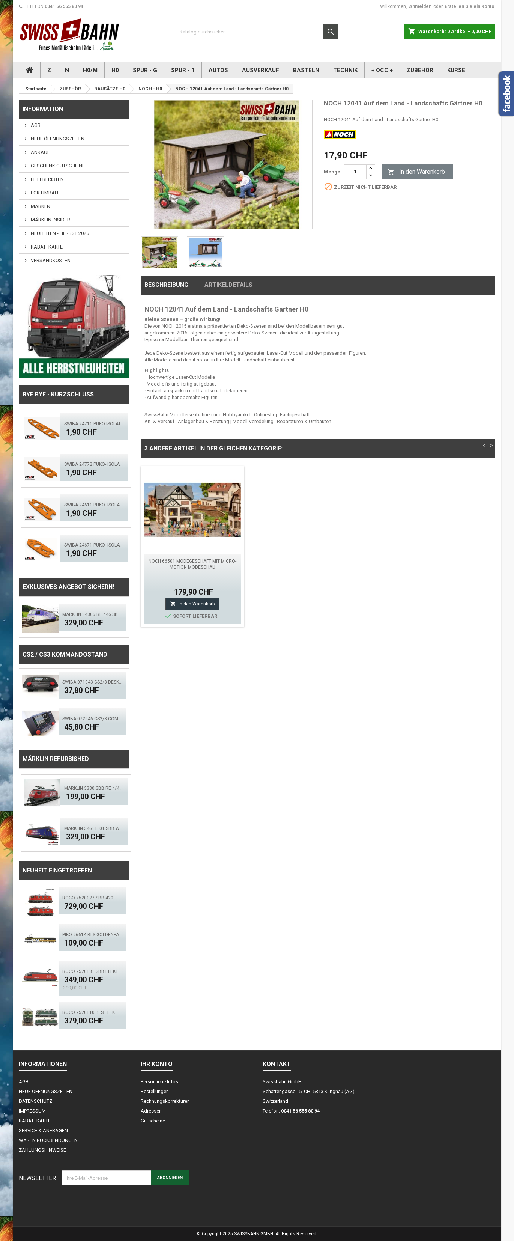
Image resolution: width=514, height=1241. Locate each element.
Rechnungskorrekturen (165, 1101)
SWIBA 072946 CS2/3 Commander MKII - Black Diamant (92, 719)
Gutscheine (153, 1121)
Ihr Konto (157, 1064)
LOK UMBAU (44, 193)
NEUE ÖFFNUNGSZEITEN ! (58, 139)
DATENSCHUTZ (35, 1101)
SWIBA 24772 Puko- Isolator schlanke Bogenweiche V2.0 (94, 464)
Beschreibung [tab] (166, 284)
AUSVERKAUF (260, 70)
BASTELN (306, 70)
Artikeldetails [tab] (228, 284)
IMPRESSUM (32, 1111)
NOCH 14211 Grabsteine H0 (303, 561)
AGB (35, 125)
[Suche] (257, 31)
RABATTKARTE (46, 247)
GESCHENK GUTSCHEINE (57, 166)
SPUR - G (145, 70)
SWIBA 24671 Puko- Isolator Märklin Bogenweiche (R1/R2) (94, 545)
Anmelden (420, 6)
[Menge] (355, 171)
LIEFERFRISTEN (47, 179)
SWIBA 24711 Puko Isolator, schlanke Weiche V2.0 (94, 424)
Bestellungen (155, 1091)
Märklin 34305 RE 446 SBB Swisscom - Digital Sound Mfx (92, 614)
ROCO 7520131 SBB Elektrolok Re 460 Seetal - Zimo (92, 971)
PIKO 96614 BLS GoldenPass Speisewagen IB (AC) (92, 934)
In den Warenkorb (416, 172)
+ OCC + (382, 70)
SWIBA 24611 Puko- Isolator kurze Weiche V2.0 (94, 505)
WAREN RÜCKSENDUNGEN (48, 1140)
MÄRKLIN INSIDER (50, 220)
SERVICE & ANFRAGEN (43, 1130)
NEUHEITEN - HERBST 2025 (59, 233)
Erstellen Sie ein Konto (469, 6)
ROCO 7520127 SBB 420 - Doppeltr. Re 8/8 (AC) (92, 898)
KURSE (456, 70)
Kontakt (277, 1064)
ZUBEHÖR (420, 70)
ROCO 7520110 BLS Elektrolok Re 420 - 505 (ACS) (92, 1012)
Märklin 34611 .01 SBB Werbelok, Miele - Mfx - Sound (94, 828)
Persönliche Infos (159, 1081)
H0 (115, 70)
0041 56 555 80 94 (64, 6)
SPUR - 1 (183, 70)
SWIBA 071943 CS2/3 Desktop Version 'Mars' (92, 682)
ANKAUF (40, 152)
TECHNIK (345, 70)
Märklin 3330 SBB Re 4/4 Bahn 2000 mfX (94, 788)
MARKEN (40, 206)
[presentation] (119, 1203)
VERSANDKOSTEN (50, 260)
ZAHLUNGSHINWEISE (42, 1150)
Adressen (151, 1111)
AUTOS (218, 70)
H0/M (90, 70)
